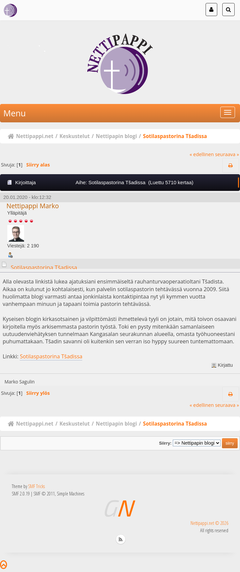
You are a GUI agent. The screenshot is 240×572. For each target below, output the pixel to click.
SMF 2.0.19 (21, 493)
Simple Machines (70, 493)
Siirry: (165, 443)
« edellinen (202, 154)
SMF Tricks (36, 486)
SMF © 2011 (44, 493)
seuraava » (227, 154)
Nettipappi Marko (32, 205)
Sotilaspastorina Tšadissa (44, 267)
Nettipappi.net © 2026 (209, 523)
